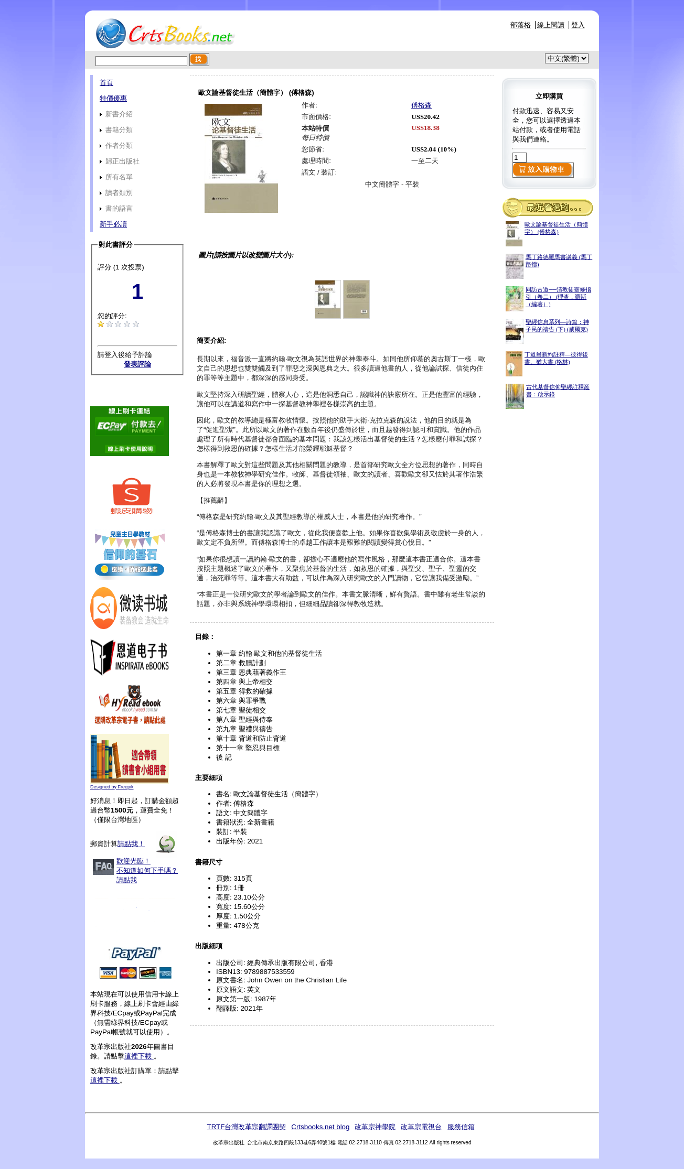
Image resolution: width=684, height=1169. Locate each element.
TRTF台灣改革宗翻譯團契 (246, 1127)
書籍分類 (116, 130)
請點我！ (131, 844)
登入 (578, 25)
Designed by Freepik (112, 786)
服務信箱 (461, 1127)
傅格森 (421, 105)
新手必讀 (113, 224)
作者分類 (116, 145)
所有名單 (116, 177)
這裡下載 (139, 1056)
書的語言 (116, 208)
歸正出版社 (120, 161)
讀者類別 (116, 193)
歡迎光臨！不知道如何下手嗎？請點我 (147, 870)
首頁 (106, 82)
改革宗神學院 (375, 1127)
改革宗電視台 (421, 1127)
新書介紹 (116, 114)
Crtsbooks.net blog (320, 1127)
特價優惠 (113, 98)
